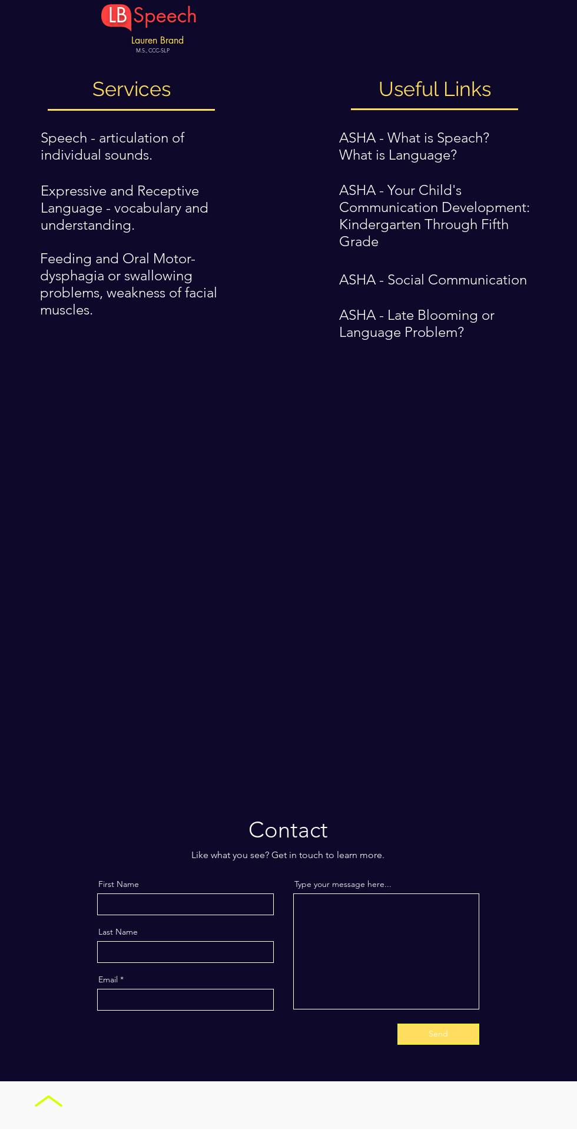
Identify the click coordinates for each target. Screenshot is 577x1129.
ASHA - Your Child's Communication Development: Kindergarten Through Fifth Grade (434, 215)
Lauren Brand (157, 40)
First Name (118, 884)
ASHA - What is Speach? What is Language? (414, 146)
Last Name (118, 932)
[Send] (438, 1034)
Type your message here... (343, 884)
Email (108, 979)
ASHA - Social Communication (433, 279)
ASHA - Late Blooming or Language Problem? (417, 323)
